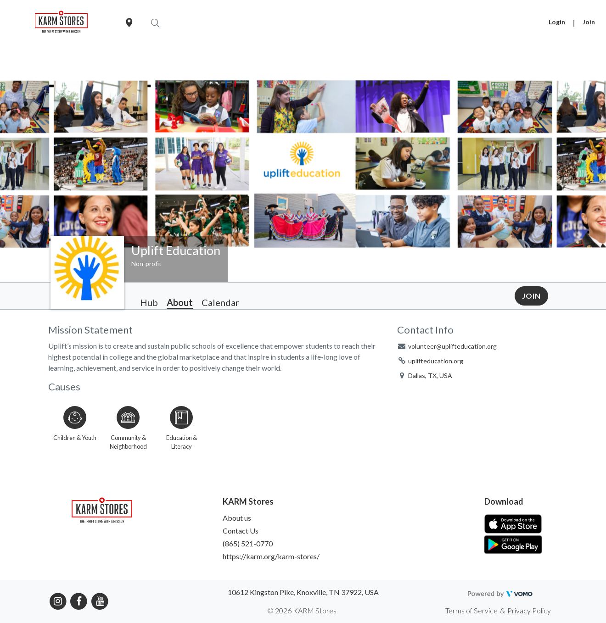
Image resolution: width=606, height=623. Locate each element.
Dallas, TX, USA (430, 375)
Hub (149, 302)
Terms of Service (471, 610)
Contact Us (240, 530)
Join (589, 22)
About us (237, 517)
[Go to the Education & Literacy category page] (181, 426)
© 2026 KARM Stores (302, 610)
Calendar (220, 302)
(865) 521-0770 (248, 543)
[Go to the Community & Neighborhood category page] (128, 426)
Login (557, 22)
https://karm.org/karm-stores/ (271, 556)
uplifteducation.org (435, 361)
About (180, 302)
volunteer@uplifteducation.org (452, 346)
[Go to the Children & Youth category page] (75, 426)
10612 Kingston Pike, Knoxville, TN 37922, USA (303, 592)
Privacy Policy (529, 610)
